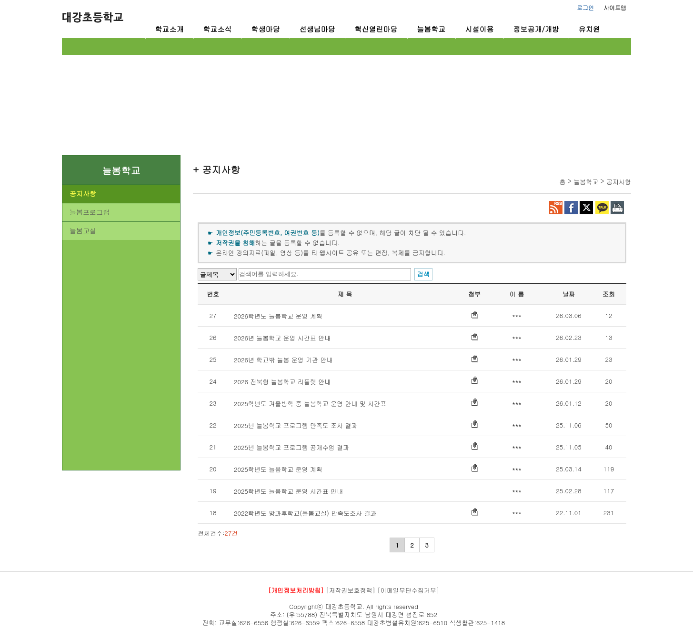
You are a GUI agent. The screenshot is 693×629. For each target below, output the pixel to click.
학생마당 (265, 29)
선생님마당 (317, 29)
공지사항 (83, 193)
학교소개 (169, 29)
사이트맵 (614, 7)
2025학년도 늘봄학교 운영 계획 (278, 469)
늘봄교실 (83, 230)
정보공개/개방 (536, 29)
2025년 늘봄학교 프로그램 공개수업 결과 (291, 447)
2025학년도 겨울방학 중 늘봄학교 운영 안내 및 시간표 (310, 403)
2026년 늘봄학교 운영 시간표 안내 (282, 337)
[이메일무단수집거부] (408, 590)
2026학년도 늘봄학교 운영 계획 (278, 315)
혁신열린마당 (376, 29)
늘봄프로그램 (90, 212)
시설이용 (479, 29)
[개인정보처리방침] (296, 590)
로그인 (585, 7)
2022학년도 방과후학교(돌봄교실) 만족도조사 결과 (305, 513)
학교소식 (217, 29)
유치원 (589, 29)
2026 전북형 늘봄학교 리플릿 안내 (282, 381)
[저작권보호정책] (350, 590)
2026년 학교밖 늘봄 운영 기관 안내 (283, 359)
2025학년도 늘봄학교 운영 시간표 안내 (288, 491)
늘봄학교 (431, 29)
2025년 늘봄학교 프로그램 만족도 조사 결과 (296, 425)
